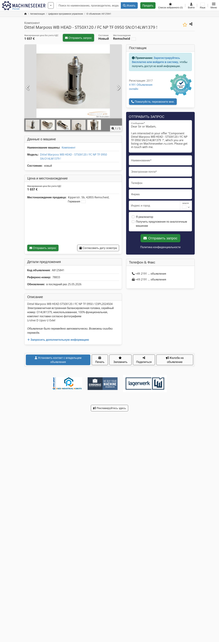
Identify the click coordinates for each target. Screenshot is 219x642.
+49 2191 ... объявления (149, 273)
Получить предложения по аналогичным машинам (161, 224)
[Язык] (202, 5)
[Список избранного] (170, 5)
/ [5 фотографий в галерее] (116, 128)
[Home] (37, 13)
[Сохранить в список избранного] (185, 24)
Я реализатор (144, 217)
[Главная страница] (25, 13)
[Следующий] (118, 88)
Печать (99, 360)
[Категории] (51, 5)
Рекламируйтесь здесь (109, 408)
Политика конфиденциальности (160, 247)
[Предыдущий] (28, 88)
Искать (129, 5)
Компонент (68, 147)
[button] (213, 5)
